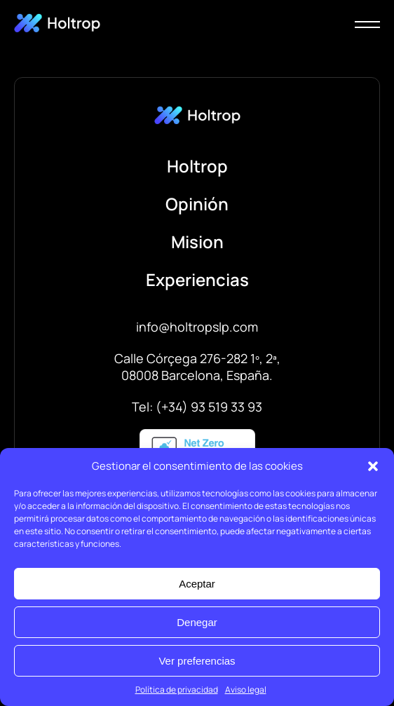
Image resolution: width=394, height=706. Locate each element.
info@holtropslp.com (197, 326)
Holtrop (197, 165)
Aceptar (197, 584)
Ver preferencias (196, 661)
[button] (373, 466)
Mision (197, 241)
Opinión (197, 203)
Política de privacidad (176, 689)
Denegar (197, 622)
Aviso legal (245, 689)
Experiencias (197, 279)
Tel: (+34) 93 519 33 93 (197, 406)
